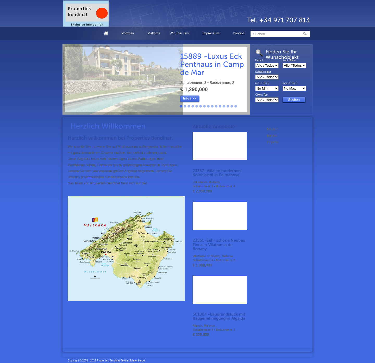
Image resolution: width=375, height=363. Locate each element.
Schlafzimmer (263, 72)
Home (108, 33)
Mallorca (153, 33)
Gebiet (259, 60)
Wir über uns (180, 34)
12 (224, 106)
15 (235, 106)
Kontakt (238, 33)
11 (220, 106)
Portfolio (128, 34)
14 (231, 106)
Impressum (211, 34)
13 (228, 106)
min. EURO (261, 83)
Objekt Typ (261, 94)
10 (216, 106)
